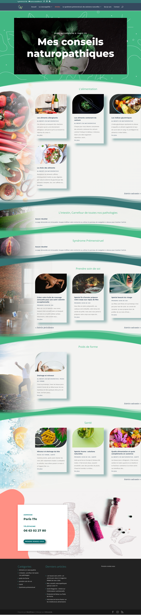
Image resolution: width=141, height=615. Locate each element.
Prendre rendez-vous (35, 541)
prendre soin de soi (45, 305)
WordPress (30, 612)
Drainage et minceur (45, 375)
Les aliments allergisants (47, 118)
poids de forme (43, 455)
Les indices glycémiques (121, 118)
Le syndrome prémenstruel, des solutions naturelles (81, 7)
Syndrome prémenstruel (27, 588)
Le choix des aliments (46, 168)
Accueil (33, 7)
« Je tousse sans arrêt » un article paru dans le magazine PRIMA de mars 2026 (56, 578)
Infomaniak (48, 612)
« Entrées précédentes (44, 327)
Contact (116, 7)
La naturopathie (44, 7)
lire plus (39, 135)
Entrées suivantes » (132, 193)
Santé (52, 455)
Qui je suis (107, 7)
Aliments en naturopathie (48, 121)
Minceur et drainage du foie (48, 451)
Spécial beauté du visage (121, 297)
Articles (57, 7)
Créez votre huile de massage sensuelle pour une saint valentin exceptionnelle (51, 299)
